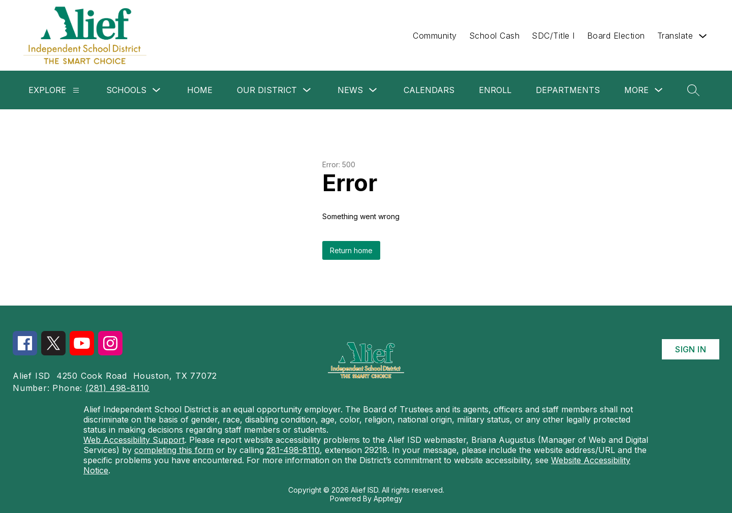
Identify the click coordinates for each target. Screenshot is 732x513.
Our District (267, 90)
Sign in (690, 349)
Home (199, 90)
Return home (351, 250)
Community (435, 36)
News (350, 90)
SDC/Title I (553, 36)
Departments (568, 90)
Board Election (616, 36)
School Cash (494, 36)
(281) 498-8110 (117, 388)
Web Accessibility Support (134, 440)
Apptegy (388, 498)
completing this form (174, 450)
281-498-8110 (293, 450)
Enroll (495, 90)
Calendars (429, 90)
